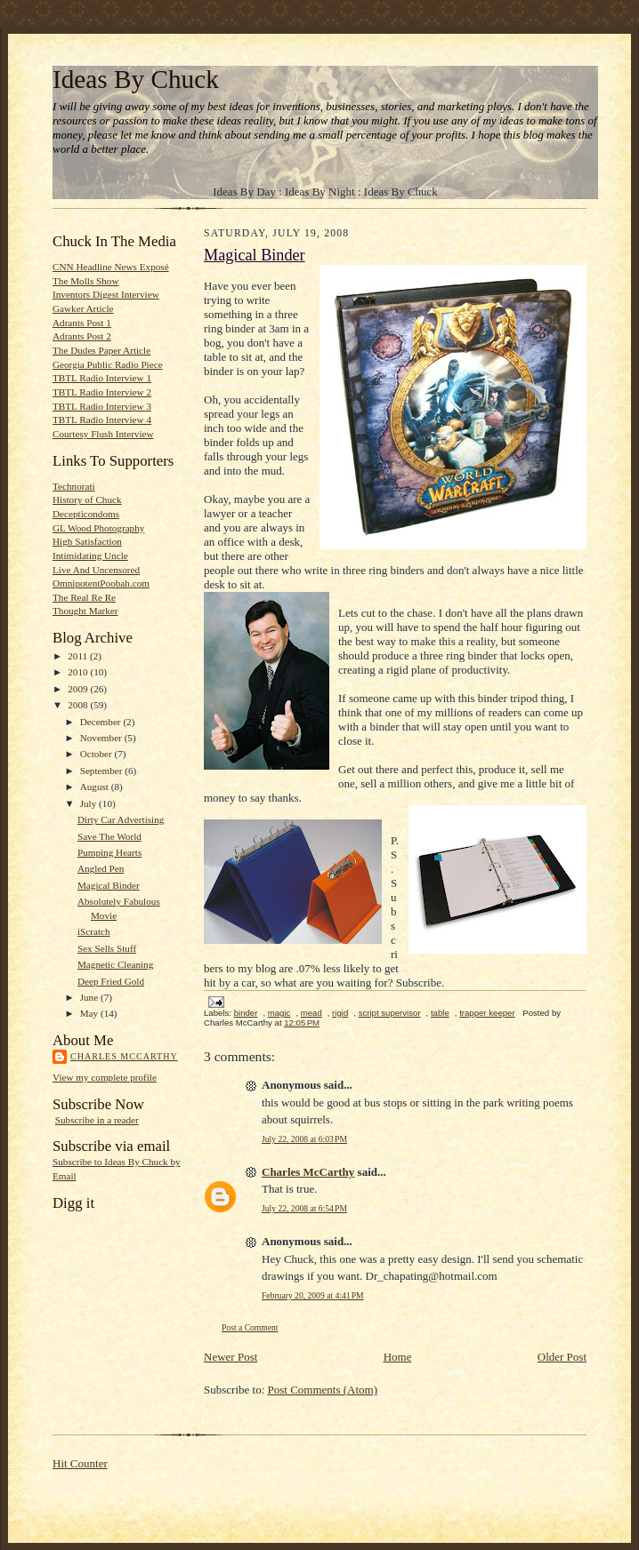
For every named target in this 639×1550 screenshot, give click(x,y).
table (440, 1013)
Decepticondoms (86, 513)
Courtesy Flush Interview (103, 433)
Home (398, 1356)
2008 (79, 704)
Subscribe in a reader (97, 1120)
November (102, 737)
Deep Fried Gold (110, 981)
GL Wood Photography (98, 528)
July (89, 803)
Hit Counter (80, 1463)
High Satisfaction (87, 541)
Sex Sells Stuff (106, 948)
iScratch (93, 931)
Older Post (562, 1356)
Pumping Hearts (109, 852)
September (102, 770)
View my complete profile (105, 1077)
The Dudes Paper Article (101, 350)
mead (311, 1013)
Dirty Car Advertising (120, 819)
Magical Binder (108, 885)
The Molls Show (85, 281)
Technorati (74, 486)
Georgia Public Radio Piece (108, 364)
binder (246, 1013)
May (90, 1013)
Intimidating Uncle (90, 555)
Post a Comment (250, 1327)
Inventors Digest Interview (106, 294)
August (95, 786)
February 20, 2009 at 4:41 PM (313, 1295)
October (97, 753)
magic (279, 1013)
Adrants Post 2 (82, 336)
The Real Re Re (84, 597)
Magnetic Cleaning (115, 964)
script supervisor (390, 1013)
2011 (79, 656)
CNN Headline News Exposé (111, 266)
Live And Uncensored (96, 569)
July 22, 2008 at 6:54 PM (304, 1208)
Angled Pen (100, 868)
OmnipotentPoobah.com (101, 583)
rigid (340, 1013)
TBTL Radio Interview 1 (102, 377)
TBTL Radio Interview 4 (102, 419)
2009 (79, 688)
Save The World (109, 836)
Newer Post (230, 1356)
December (102, 721)
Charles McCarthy (124, 1056)
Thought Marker (85, 610)
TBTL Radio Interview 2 (102, 392)
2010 (79, 672)
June (90, 997)
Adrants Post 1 (82, 322)
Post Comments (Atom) (323, 1389)
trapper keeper (487, 1013)
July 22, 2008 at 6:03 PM (304, 1139)
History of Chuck (87, 499)
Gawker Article (83, 308)
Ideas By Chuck (136, 79)
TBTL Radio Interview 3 (102, 406)
